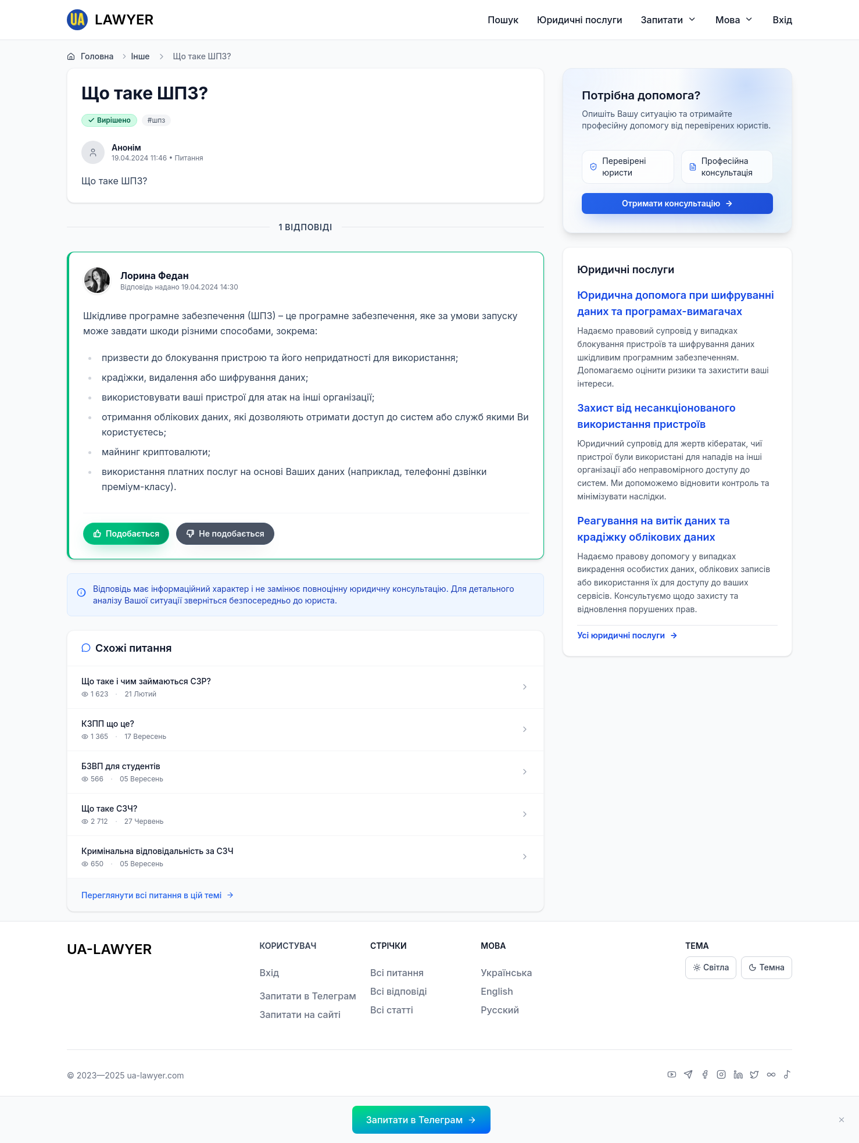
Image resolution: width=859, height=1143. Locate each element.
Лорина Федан (154, 275)
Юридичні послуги (579, 20)
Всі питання (397, 972)
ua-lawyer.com (155, 1075)
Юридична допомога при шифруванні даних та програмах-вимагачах (675, 303)
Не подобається (225, 534)
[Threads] (773, 1075)
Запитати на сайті (300, 1014)
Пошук (503, 20)
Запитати (669, 19)
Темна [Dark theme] (767, 968)
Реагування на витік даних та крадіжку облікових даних (653, 529)
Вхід (782, 20)
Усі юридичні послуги (627, 635)
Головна (90, 56)
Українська (506, 972)
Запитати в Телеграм (307, 996)
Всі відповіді (398, 991)
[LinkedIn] (739, 1075)
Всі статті (391, 1010)
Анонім (126, 147)
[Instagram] (723, 1075)
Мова (734, 19)
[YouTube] (673, 1075)
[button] (421, 1120)
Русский (500, 1010)
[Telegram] (689, 1075)
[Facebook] (706, 1075)
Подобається (126, 534)
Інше (134, 56)
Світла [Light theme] (711, 968)
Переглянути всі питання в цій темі (157, 895)
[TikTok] (787, 1075)
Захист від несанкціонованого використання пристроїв (656, 416)
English (497, 991)
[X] (756, 1075)
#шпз (156, 120)
